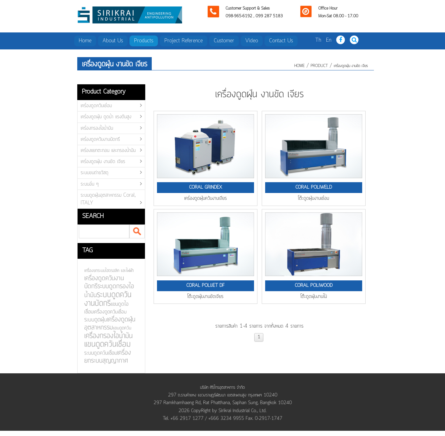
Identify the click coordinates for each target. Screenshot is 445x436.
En (328, 40)
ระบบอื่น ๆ (90, 184)
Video (251, 40)
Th (318, 40)
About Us (113, 40)
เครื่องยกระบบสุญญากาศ (106, 357)
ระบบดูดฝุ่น (94, 320)
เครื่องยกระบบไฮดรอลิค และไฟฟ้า (107, 271)
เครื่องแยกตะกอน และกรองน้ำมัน (108, 150)
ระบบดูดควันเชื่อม (99, 353)
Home (85, 40)
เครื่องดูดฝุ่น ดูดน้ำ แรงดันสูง (106, 116)
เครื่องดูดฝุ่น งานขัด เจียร (351, 66)
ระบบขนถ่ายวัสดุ (94, 172)
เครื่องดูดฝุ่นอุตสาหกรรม (108, 324)
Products (143, 40)
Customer (224, 40)
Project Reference (183, 40)
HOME (299, 66)
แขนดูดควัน (120, 328)
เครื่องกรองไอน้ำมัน (97, 128)
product (319, 66)
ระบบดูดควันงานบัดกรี (106, 299)
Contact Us (281, 40)
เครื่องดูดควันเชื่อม (96, 105)
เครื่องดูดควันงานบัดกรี (100, 139)
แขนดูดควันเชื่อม (106, 344)
